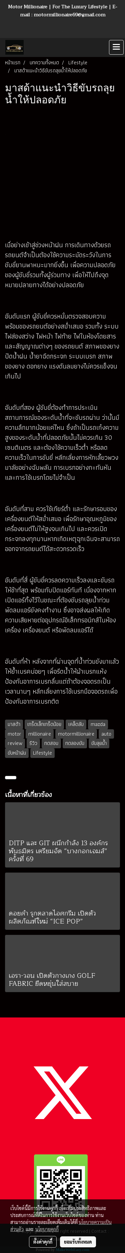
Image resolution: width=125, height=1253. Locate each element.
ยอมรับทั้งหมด (78, 1242)
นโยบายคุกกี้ (47, 1229)
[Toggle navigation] (116, 47)
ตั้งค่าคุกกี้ (42, 1242)
